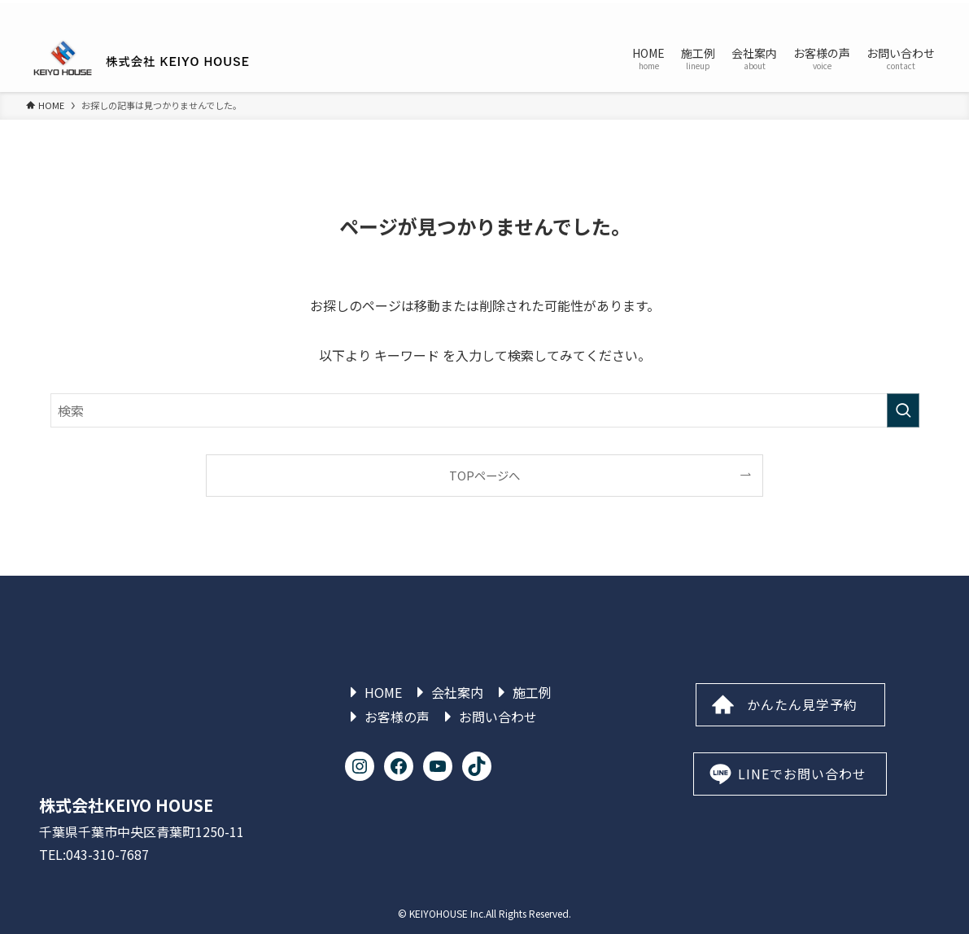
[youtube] (890, 12)
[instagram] (826, 12)
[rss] (911, 12)
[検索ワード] (484, 410)
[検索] (932, 12)
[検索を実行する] (903, 410)
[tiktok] (847, 12)
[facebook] (805, 12)
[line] (869, 12)
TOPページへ (484, 475)
